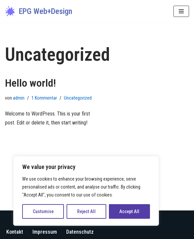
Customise (43, 211)
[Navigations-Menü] (181, 11)
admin (18, 98)
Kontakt (14, 232)
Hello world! (30, 83)
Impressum (44, 232)
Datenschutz (80, 232)
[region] (86, 191)
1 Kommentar (44, 98)
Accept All (129, 211)
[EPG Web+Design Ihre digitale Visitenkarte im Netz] (38, 11)
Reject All (86, 211)
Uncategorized (78, 98)
